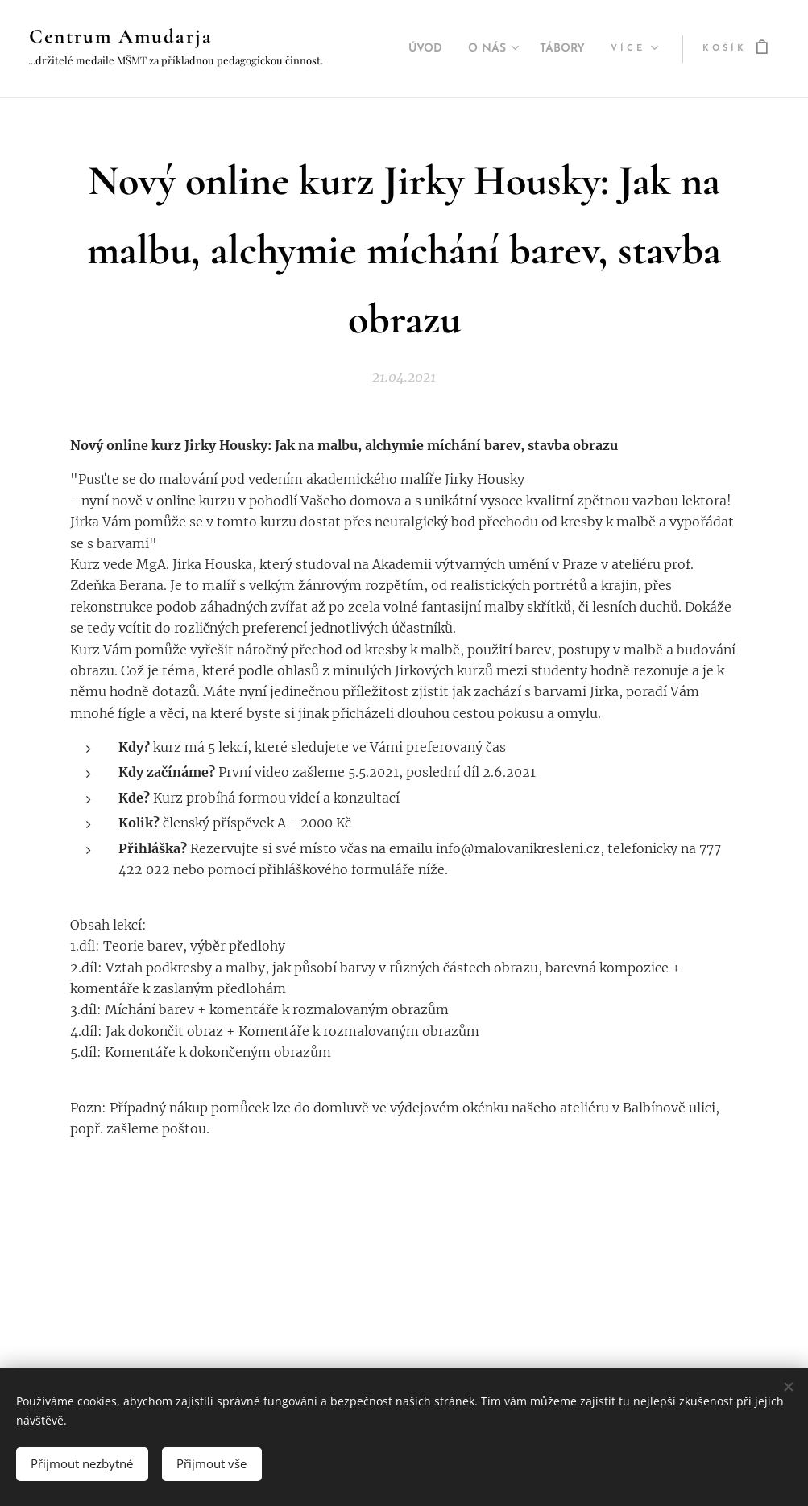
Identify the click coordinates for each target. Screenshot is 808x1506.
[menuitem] (411, 49)
